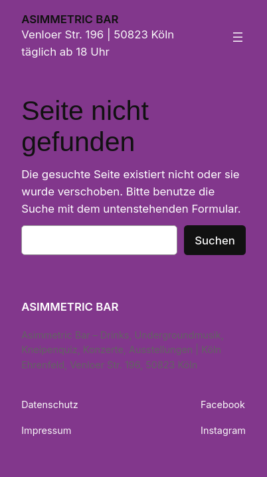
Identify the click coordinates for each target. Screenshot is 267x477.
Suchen (215, 240)
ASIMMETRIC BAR (69, 19)
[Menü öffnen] (238, 37)
